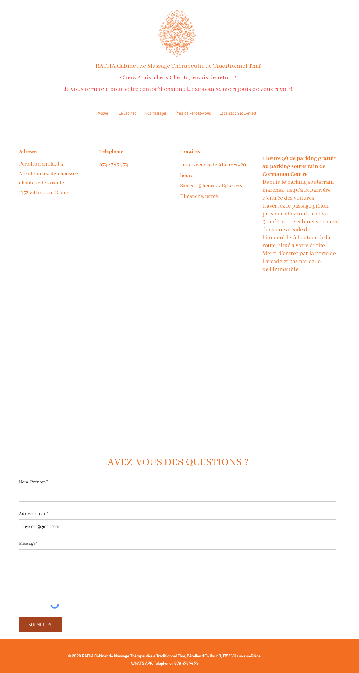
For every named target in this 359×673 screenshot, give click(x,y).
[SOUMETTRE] (40, 624)
